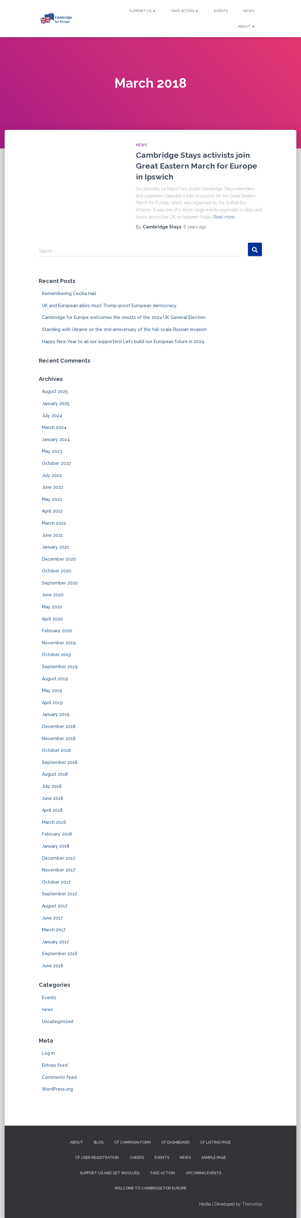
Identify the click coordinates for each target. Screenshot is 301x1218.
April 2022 (52, 511)
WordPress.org (57, 1089)
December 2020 (59, 559)
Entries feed (55, 1065)
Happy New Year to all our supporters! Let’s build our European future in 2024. (123, 341)
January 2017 (55, 941)
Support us (142, 11)
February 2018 (57, 834)
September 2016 (60, 953)
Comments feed (59, 1077)
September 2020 (60, 582)
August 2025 (55, 391)
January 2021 (55, 547)
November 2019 (59, 642)
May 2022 (52, 499)
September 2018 (60, 762)
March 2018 (54, 822)
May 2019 (52, 690)
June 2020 (53, 594)
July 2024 (52, 415)
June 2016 (52, 965)
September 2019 (60, 666)
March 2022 (54, 523)
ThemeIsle (252, 1204)
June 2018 (52, 798)
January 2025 (56, 403)
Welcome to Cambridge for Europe (150, 1188)
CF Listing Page (215, 1142)
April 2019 (52, 702)
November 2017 (58, 869)
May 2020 (52, 606)
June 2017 (52, 918)
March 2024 (54, 427)
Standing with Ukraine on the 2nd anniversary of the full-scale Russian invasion (124, 329)
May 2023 (52, 451)
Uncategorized (57, 1021)
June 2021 (52, 535)
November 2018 (59, 738)
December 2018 (59, 726)
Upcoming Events (203, 1173)
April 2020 (52, 618)
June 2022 (52, 487)
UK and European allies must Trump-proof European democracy (109, 305)
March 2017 (53, 929)
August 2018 (55, 774)
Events (221, 11)
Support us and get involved (109, 1173)
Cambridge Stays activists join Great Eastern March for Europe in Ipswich (196, 165)
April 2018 (52, 810)
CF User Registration (97, 1157)
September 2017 (59, 893)
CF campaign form (132, 1142)
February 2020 (57, 630)
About (246, 26)
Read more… (224, 216)
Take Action (184, 11)
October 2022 (56, 463)
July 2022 (52, 475)
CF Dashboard (175, 1142)
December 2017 (58, 858)
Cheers (136, 1157)
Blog (99, 1142)
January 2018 (56, 846)
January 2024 (56, 439)
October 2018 (56, 750)
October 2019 (56, 654)
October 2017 (56, 882)
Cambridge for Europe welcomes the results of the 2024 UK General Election (123, 317)
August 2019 (55, 678)
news (141, 145)
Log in (48, 1053)
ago (194, 226)
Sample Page (213, 1157)
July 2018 (52, 786)
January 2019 (56, 714)
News (248, 11)
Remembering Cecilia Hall (69, 293)
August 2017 (54, 905)
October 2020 (56, 570)
